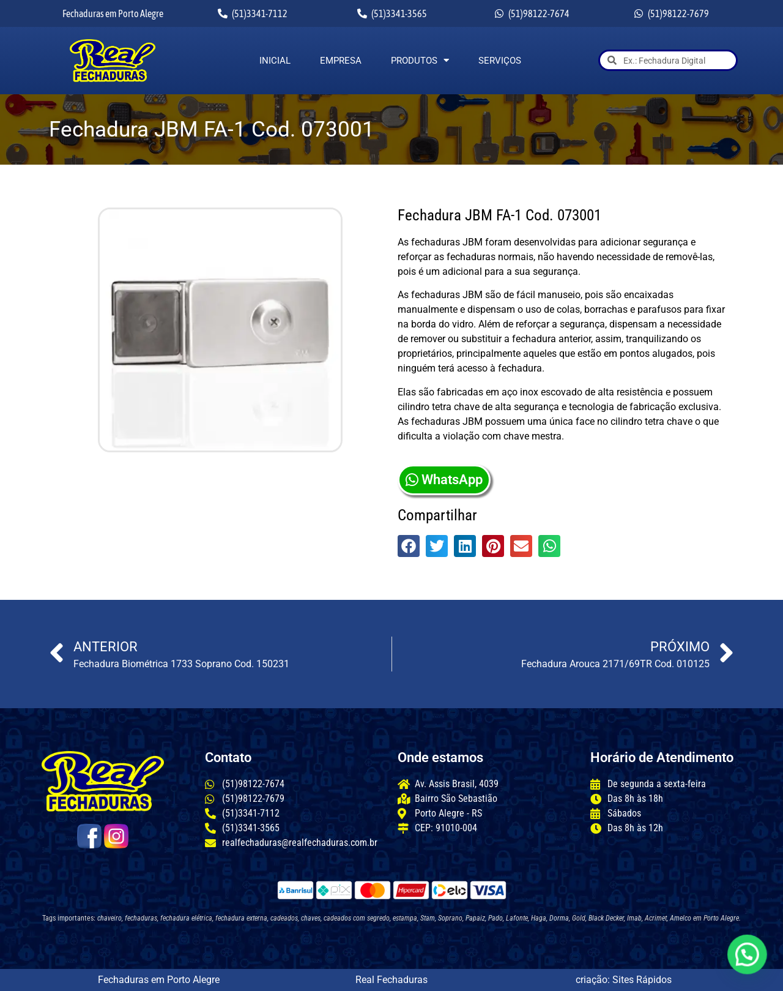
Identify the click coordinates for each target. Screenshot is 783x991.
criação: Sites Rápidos (624, 979)
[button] (409, 546)
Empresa (341, 60)
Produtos (420, 60)
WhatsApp (444, 479)
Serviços (499, 60)
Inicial (275, 60)
